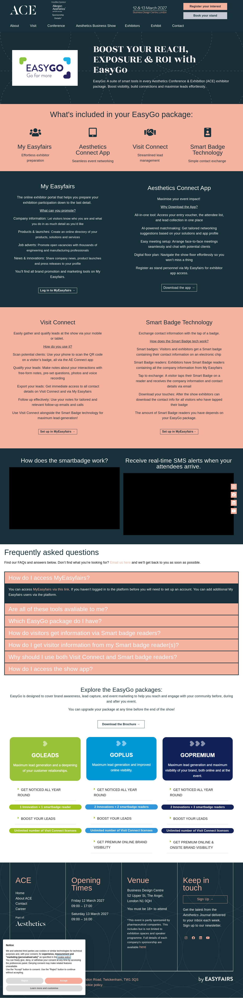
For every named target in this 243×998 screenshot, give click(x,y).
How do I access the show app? (50, 669)
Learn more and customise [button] (44, 988)
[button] (205, 6)
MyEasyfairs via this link (51, 589)
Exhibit (157, 26)
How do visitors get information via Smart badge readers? (84, 633)
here (142, 947)
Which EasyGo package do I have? (55, 621)
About (15, 26)
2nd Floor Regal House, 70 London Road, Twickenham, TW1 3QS (88, 979)
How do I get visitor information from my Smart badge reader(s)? (93, 645)
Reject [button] (24, 980)
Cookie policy (92, 985)
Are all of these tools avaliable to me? (58, 609)
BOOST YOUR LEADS (38, 819)
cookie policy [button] (64, 957)
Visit (34, 26)
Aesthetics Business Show (96, 26)
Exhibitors (133, 26)
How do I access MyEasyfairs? (49, 577)
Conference (57, 26)
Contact (179, 26)
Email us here (120, 562)
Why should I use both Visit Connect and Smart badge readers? (92, 657)
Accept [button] (63, 980)
